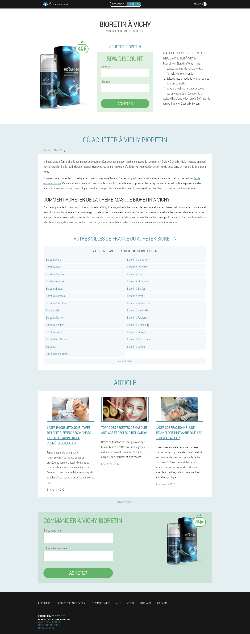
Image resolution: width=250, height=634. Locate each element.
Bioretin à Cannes (55, 274)
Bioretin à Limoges (137, 332)
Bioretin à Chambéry (56, 303)
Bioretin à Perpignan (137, 317)
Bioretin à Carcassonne (139, 339)
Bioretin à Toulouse (137, 267)
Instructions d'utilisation (71, 603)
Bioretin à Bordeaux (56, 296)
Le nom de (105, 66)
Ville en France (125, 361)
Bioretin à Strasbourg (138, 325)
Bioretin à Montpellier (138, 310)
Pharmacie (146, 603)
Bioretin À (51, 346)
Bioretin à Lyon (135, 274)
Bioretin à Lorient (136, 346)
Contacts (162, 603)
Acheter (125, 103)
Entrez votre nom (52, 530)
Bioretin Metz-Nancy (56, 339)
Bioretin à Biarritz (136, 288)
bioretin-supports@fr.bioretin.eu (54, 619)
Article (130, 603)
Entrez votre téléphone (55, 548)
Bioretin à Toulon (54, 332)
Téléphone (105, 81)
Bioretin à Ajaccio (55, 281)
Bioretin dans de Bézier (57, 353)
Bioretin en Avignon (137, 281)
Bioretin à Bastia (54, 288)
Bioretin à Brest (135, 296)
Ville (118, 603)
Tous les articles (125, 502)
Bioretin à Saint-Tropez (139, 303)
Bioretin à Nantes (55, 317)
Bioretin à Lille (53, 310)
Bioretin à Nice (53, 267)
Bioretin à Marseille (137, 259)
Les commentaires (100, 603)
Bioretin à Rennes (55, 325)
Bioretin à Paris (53, 259)
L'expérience (44, 603)
